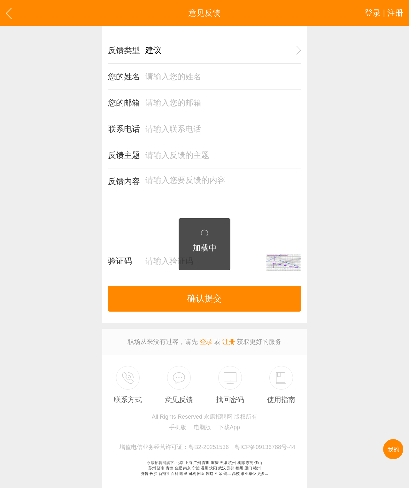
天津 (223, 463)
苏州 (152, 468)
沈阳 (213, 468)
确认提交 (204, 298)
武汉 (222, 468)
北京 (179, 463)
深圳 (206, 463)
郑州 (231, 468)
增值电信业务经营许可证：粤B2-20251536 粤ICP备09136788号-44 (207, 447)
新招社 (164, 473)
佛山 (258, 463)
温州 (204, 468)
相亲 (218, 473)
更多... (262, 473)
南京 (187, 468)
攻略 (209, 473)
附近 (201, 473)
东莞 (249, 463)
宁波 (196, 468)
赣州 (257, 468)
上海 (188, 463)
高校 (236, 473)
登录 (206, 341)
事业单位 (248, 473)
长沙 (153, 473)
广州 (197, 463)
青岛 (170, 468)
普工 (227, 473)
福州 (239, 468)
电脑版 (202, 427)
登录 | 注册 (384, 12)
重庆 (215, 463)
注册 (228, 341)
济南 (161, 468)
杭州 (232, 463)
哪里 (183, 473)
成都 (241, 463)
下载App (229, 427)
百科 (175, 473)
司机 (192, 473)
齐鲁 (145, 473)
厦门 (248, 468)
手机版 (177, 427)
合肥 (178, 468)
